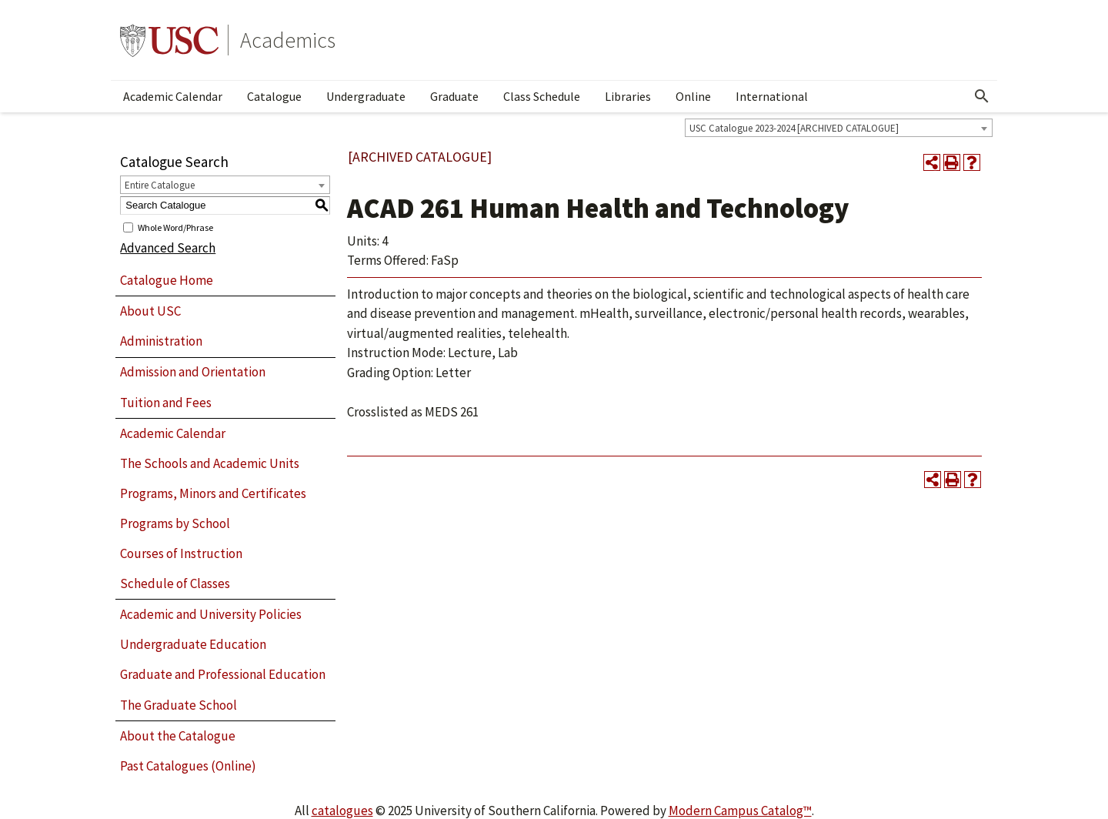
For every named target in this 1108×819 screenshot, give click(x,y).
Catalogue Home (166, 280)
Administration (161, 341)
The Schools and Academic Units (209, 463)
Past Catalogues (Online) (188, 765)
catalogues (342, 810)
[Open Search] (981, 96)
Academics (287, 40)
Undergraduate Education (193, 644)
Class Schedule (541, 96)
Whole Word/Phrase (175, 226)
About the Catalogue (177, 735)
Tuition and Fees (166, 402)
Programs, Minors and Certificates (213, 493)
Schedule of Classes (175, 583)
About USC (150, 311)
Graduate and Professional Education (222, 674)
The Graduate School (178, 705)
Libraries (628, 96)
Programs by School (175, 523)
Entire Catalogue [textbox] (160, 185)
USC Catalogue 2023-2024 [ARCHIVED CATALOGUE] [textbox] (794, 128)
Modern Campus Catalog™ (740, 810)
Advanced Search (167, 247)
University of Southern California (169, 40)
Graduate (454, 96)
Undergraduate (365, 96)
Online (693, 96)
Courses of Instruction (181, 553)
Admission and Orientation (192, 371)
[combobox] (839, 128)
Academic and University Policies (211, 614)
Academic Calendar (172, 96)
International (772, 96)
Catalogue (274, 96)
